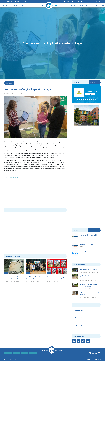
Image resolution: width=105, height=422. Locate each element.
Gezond (87, 5)
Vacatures (75, 1)
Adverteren (96, 1)
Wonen (82, 5)
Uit (72, 5)
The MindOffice (96, 359)
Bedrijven (101, 5)
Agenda (67, 1)
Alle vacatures (94, 230)
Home (2, 5)
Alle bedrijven (94, 82)
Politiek (15, 5)
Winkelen (76, 5)
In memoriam (94, 5)
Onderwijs (24, 5)
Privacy (24, 353)
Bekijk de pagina (90, 94)
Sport (19, 5)
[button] (78, 100)
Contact (16, 353)
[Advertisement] (35, 193)
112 (11, 5)
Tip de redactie (85, 1)
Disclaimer (33, 353)
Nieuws (7, 5)
